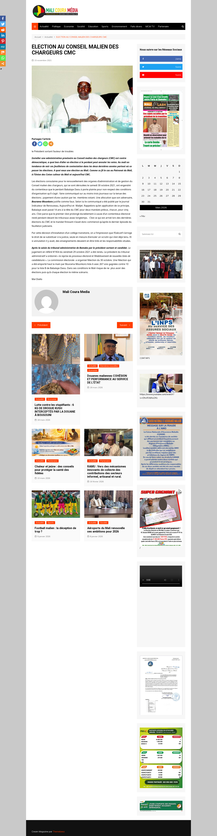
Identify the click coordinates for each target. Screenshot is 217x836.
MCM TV (150, 26)
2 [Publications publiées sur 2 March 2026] (143, 177)
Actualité (44, 26)
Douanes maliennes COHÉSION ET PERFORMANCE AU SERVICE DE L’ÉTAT (107, 379)
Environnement (119, 26)
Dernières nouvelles (109, 366)
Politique (56, 26)
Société (81, 26)
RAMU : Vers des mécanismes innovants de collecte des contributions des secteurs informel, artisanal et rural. (106, 471)
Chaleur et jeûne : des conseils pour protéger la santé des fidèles (54, 470)
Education (93, 26)
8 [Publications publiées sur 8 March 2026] (179, 177)
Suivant (123, 325)
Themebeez (59, 831)
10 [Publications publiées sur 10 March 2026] (149, 183)
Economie (69, 26)
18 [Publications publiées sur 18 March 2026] (155, 189)
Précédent (42, 325)
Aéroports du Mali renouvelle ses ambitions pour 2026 (106, 529)
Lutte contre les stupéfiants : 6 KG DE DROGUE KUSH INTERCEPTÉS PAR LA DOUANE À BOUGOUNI (55, 410)
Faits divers (136, 26)
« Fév (142, 216)
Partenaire (163, 26)
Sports (105, 26)
